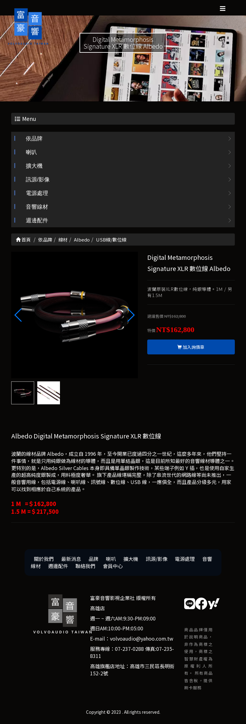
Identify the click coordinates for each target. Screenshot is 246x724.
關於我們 (44, 559)
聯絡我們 (85, 566)
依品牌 (34, 139)
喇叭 (31, 153)
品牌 (93, 559)
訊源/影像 (38, 180)
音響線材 (37, 208)
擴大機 (34, 167)
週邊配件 (37, 221)
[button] (130, 315)
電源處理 (37, 194)
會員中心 (113, 566)
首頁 (23, 240)
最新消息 (71, 559)
